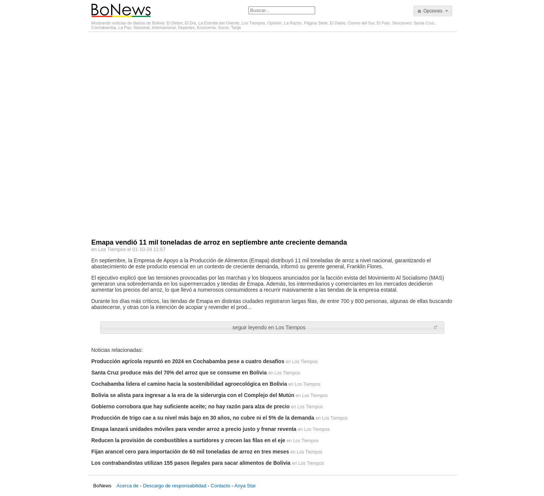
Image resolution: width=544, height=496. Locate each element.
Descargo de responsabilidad (174, 485)
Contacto (220, 485)
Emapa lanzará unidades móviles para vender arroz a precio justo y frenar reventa (194, 429)
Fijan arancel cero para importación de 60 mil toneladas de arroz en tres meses (190, 452)
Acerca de (128, 485)
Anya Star (245, 485)
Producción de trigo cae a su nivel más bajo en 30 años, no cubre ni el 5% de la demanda (202, 418)
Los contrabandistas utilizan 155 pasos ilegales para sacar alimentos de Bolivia (191, 463)
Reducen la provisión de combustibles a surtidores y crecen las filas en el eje (188, 440)
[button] (432, 11)
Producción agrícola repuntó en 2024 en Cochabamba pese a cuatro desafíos (188, 361)
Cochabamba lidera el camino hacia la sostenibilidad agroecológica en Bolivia (189, 384)
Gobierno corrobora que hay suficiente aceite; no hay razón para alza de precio (190, 406)
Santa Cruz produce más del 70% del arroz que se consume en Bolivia (179, 373)
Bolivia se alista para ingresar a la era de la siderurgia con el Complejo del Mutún (192, 395)
